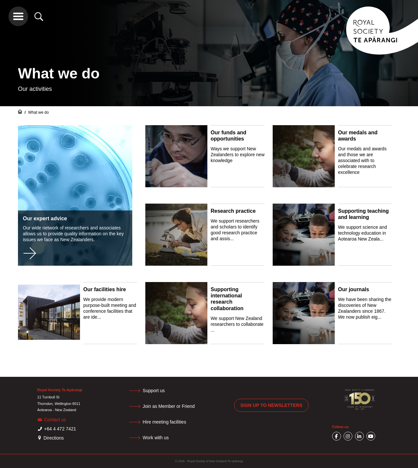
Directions (53, 438)
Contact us (55, 419)
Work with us (156, 437)
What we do (38, 112)
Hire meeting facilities (164, 422)
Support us (154, 390)
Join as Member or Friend (169, 406)
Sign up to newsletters (271, 405)
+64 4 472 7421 (60, 428)
